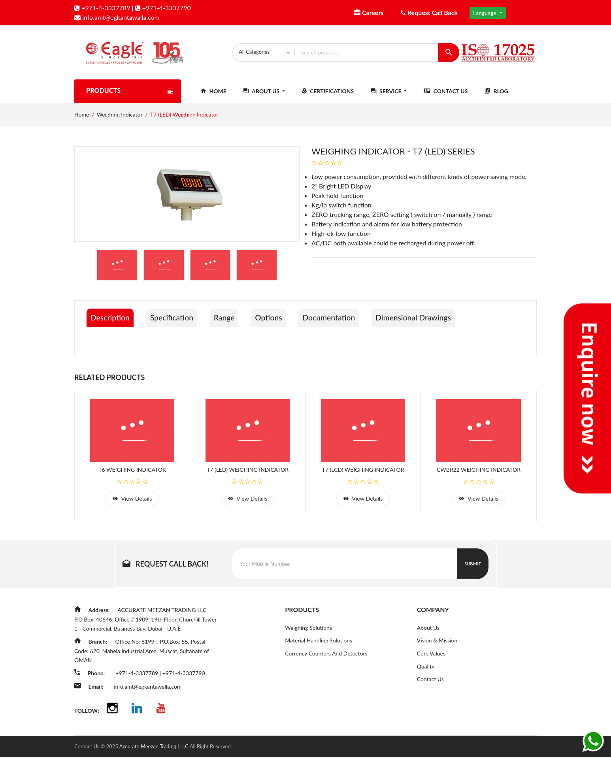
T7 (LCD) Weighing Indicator (363, 472)
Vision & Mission (437, 644)
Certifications (328, 95)
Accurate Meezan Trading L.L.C (154, 748)
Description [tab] (111, 322)
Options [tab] (276, 322)
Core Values (431, 657)
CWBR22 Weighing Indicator (478, 472)
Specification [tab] (175, 322)
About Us (264, 95)
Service (389, 95)
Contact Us (446, 95)
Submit (473, 568)
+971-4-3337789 (102, 7)
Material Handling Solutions (318, 644)
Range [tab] (230, 322)
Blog (496, 95)
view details (132, 502)
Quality (426, 670)
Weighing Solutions (308, 631)
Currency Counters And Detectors (326, 657)
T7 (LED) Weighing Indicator (248, 472)
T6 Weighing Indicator (132, 472)
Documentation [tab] (339, 322)
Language (485, 12)
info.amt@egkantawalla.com (117, 17)
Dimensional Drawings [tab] (427, 322)
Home (213, 95)
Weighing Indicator (120, 118)
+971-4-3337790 (163, 7)
